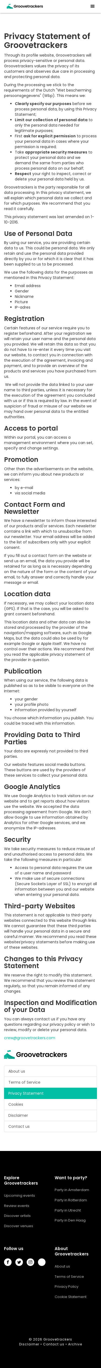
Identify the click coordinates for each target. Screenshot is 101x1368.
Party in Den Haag (70, 1220)
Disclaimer (18, 1115)
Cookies (15, 1104)
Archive (75, 1344)
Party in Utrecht (68, 1210)
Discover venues (18, 1226)
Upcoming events (19, 1195)
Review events (16, 1205)
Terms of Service (24, 1082)
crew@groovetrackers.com (29, 1038)
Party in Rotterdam (71, 1200)
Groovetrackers (57, 1339)
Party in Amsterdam (72, 1189)
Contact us (19, 1126)
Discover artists (17, 1215)
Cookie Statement (70, 1296)
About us (16, 1071)
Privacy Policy (66, 1286)
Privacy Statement (26, 1093)
